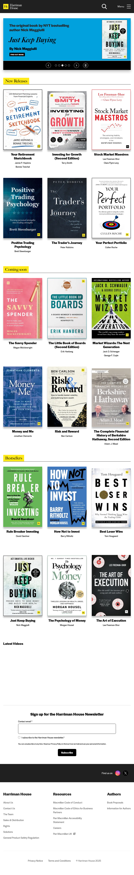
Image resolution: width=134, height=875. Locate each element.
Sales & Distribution (13, 820)
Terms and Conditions (59, 860)
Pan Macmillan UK (64, 833)
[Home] (12, 6)
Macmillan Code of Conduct (67, 802)
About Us (8, 802)
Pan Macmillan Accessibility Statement (67, 820)
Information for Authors (119, 808)
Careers (57, 828)
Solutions (8, 831)
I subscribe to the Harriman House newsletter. (41, 737)
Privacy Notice (35, 860)
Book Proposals (115, 802)
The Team (8, 814)
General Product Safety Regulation (21, 837)
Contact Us (9, 808)
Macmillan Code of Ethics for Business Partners (73, 810)
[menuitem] (21, 794)
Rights (6, 826)
